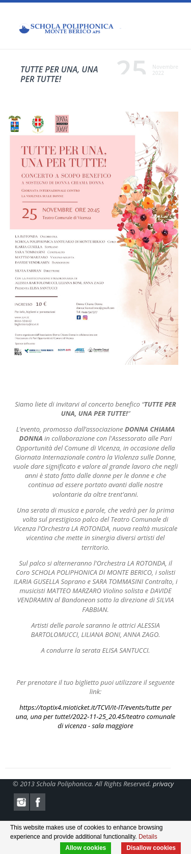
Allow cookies (85, 847)
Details (148, 836)
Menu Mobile (170, 28)
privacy (163, 783)
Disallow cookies (151, 847)
